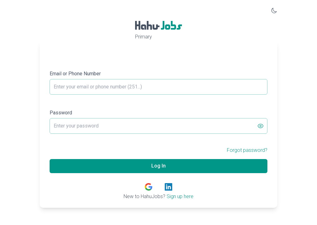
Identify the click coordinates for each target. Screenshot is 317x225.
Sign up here (180, 196)
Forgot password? (247, 150)
